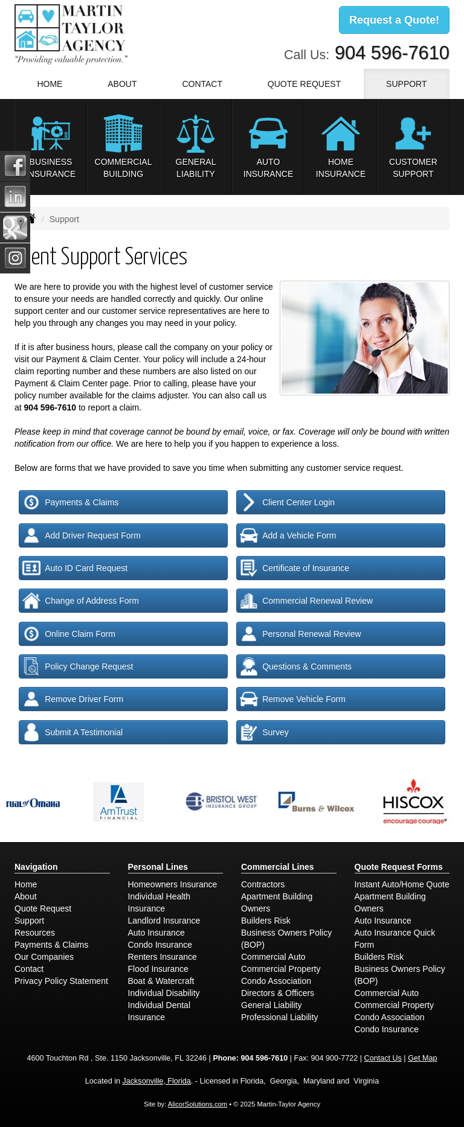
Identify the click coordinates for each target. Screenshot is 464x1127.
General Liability (271, 1005)
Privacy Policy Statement (61, 981)
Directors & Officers (277, 993)
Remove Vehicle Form (293, 699)
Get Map (422, 1058)
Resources (34, 932)
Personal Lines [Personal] (158, 867)
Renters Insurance (162, 957)
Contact (202, 84)
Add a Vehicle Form (288, 535)
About (25, 896)
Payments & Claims (70, 502)
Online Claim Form (68, 634)
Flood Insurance (158, 969)
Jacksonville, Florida (156, 1081)
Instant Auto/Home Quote (402, 884)
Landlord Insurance (164, 920)
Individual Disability (164, 993)
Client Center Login (287, 502)
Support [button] (406, 84)
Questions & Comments (296, 666)
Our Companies (44, 957)
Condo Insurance (160, 945)
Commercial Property (280, 969)
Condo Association (276, 981)
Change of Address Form (80, 601)
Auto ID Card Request (74, 568)
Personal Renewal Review (300, 634)
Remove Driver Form (72, 699)
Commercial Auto (273, 957)
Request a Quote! (394, 20)
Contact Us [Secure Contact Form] (383, 1058)
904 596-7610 (392, 52)
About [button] (122, 84)
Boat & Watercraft (161, 981)
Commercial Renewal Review (306, 601)
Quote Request (42, 908)
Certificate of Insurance (294, 568)
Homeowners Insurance (173, 884)
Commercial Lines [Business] (277, 867)
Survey (264, 732)
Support (29, 920)
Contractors (263, 884)
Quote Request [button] (304, 84)
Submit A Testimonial (72, 732)
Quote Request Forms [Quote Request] (399, 867)
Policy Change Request (77, 666)
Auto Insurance (156, 932)
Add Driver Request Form (81, 535)
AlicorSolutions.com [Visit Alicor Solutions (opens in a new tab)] (197, 1104)
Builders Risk (266, 920)
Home (49, 84)
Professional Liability (279, 1017)
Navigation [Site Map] (36, 867)
